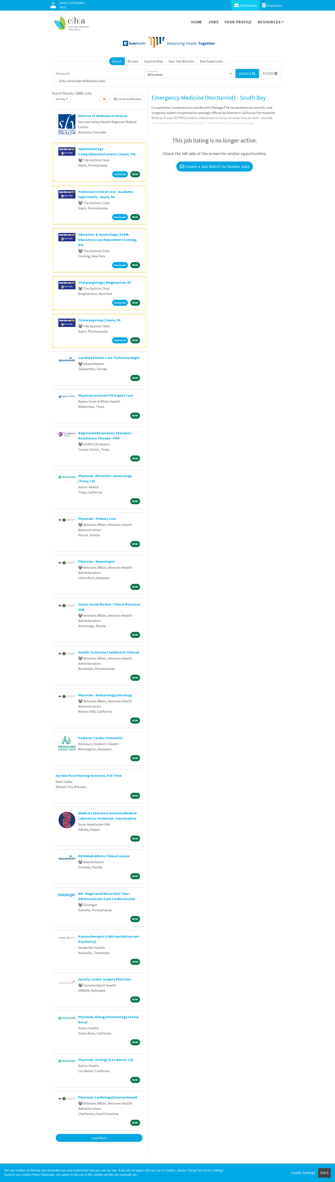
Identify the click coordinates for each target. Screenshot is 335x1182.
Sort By (60, 99)
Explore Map (153, 61)
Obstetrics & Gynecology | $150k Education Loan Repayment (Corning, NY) (107, 239)
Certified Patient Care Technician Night (109, 358)
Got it (324, 1173)
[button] (270, 73)
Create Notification (128, 99)
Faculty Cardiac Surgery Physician (104, 979)
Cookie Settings (303, 1173)
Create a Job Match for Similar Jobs (214, 166)
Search (117, 61)
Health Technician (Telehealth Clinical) (108, 652)
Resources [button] (269, 21)
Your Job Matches (181, 61)
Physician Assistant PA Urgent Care (105, 395)
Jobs (213, 21)
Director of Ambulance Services (103, 116)
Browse (133, 61)
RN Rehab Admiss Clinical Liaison (103, 856)
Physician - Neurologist (96, 561)
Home (196, 21)
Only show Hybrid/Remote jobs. (82, 81)
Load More (99, 1138)
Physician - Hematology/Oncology (105, 695)
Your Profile (238, 21)
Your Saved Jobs (211, 61)
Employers (272, 5)
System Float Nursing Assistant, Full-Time (89, 775)
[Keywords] (99, 73)
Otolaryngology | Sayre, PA (99, 320)
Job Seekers (245, 5)
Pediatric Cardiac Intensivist (100, 738)
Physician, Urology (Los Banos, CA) (105, 1059)
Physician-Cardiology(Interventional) (107, 1097)
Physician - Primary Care (97, 518)
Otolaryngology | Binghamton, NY (104, 282)
